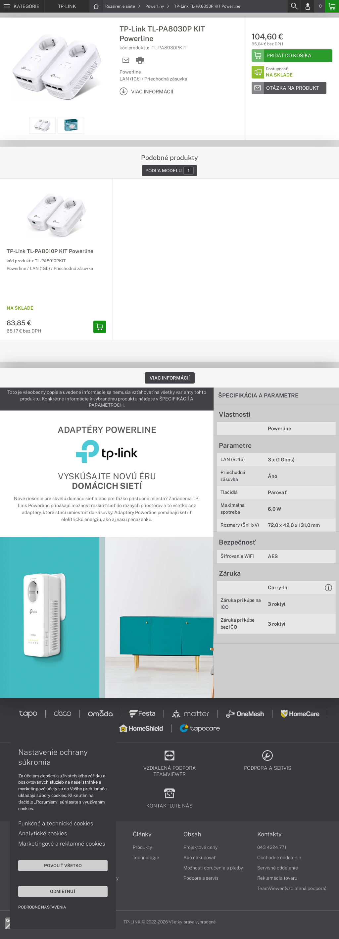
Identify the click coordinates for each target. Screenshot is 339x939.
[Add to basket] (292, 55)
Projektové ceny (200, 847)
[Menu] (22, 6)
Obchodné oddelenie (279, 857)
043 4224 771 (271, 847)
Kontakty (269, 834)
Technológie (146, 857)
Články (142, 834)
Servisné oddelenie (277, 867)
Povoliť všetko (63, 865)
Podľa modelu (169, 171)
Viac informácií (170, 378)
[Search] (294, 6)
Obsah (192, 834)
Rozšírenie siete (123, 6)
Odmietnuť (63, 891)
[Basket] (332, 6)
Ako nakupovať (199, 857)
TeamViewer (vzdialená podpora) (291, 888)
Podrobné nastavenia (42, 907)
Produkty (142, 847)
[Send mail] (126, 60)
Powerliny (157, 6)
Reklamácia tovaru (277, 878)
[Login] (307, 6)
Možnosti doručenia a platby (213, 867)
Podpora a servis (200, 878)
